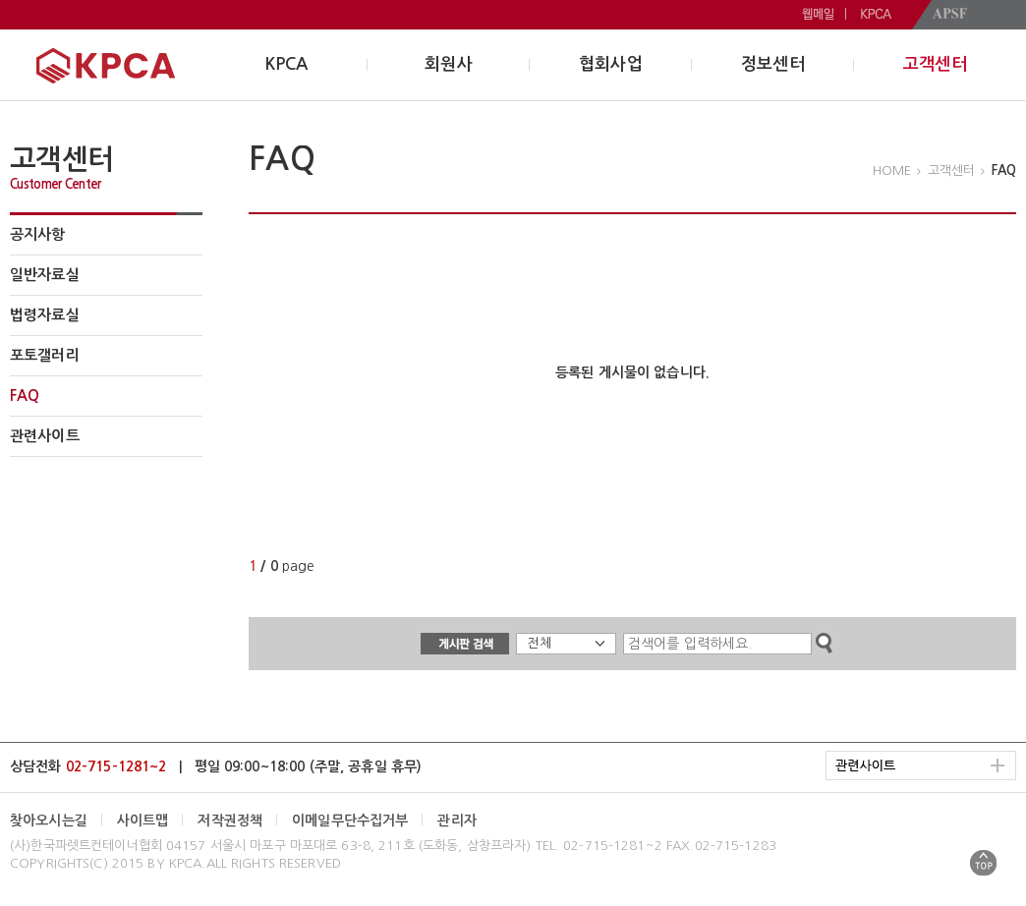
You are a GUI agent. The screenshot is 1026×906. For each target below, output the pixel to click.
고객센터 (935, 64)
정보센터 (773, 64)
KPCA (287, 64)
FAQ (24, 395)
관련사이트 (45, 435)
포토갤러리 (45, 355)
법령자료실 (45, 315)
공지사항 (38, 234)
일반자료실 (45, 274)
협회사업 (611, 64)
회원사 (449, 64)
